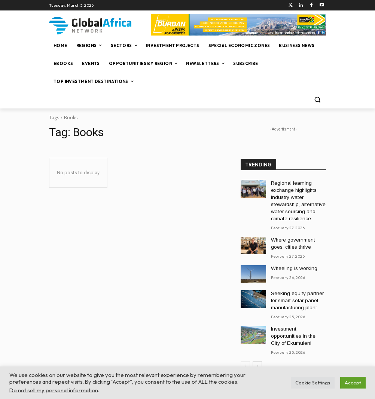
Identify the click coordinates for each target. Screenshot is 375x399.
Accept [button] (353, 383)
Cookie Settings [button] (312, 383)
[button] (317, 99)
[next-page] (257, 348)
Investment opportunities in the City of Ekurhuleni (298, 323)
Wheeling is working (291, 261)
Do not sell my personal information (53, 390)
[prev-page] (245, 348)
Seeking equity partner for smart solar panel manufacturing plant (297, 293)
